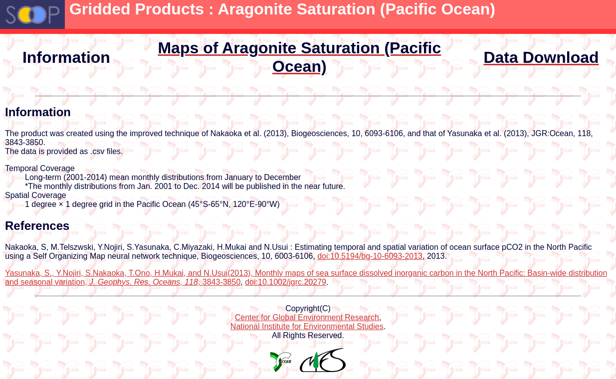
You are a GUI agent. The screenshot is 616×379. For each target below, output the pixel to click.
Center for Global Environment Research (307, 317)
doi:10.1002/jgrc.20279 (285, 282)
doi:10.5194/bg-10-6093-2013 (369, 256)
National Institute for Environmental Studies (307, 326)
